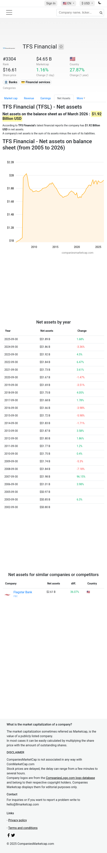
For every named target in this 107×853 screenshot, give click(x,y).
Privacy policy (17, 820)
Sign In (50, 3)
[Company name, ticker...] (80, 12)
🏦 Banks (10, 82)
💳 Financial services (35, 82)
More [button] (80, 98)
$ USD (85, 3)
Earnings (46, 98)
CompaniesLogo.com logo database (70, 778)
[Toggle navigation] (9, 12)
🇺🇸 (67, 3)
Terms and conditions (23, 828)
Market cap (11, 98)
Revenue (29, 98)
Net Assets (63, 98)
